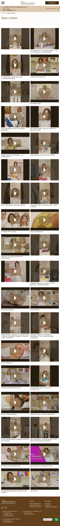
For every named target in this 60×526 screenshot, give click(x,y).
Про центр (48, 501)
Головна (4, 13)
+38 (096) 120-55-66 (29, 514)
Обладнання (48, 505)
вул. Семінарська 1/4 (9, 10)
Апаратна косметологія (35, 505)
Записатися (52, 2)
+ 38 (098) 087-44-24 (21, 7)
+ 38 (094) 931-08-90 (9, 7)
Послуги (32, 501)
